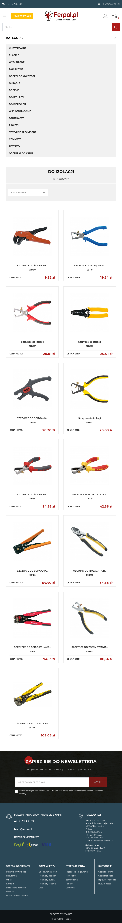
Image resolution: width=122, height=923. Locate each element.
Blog (41, 888)
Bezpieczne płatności (16, 888)
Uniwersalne (17, 48)
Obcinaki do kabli (21, 153)
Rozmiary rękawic (47, 884)
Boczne (14, 90)
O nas (9, 880)
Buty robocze (104, 884)
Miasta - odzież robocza (17, 895)
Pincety (14, 125)
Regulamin (11, 876)
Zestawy (14, 146)
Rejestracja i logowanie (77, 872)
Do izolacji (16, 97)
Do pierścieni (18, 104)
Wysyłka (10, 892)
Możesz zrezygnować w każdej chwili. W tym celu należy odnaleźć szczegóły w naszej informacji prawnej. (61, 792)
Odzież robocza (105, 876)
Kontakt (10, 884)
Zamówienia (72, 880)
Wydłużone (16, 62)
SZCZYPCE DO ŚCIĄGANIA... (32, 265)
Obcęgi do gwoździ (22, 76)
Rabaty (69, 884)
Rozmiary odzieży (47, 876)
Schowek (70, 888)
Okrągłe (14, 83)
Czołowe (15, 139)
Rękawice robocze (107, 880)
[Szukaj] (61, 27)
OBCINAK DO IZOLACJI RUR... (89, 570)
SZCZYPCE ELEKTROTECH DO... (89, 494)
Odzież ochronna (106, 872)
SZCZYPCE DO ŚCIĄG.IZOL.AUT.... (32, 647)
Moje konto (71, 876)
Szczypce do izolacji (32, 341)
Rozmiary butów (47, 880)
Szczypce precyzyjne (22, 132)
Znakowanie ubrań (48, 872)
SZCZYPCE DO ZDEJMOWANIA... (89, 647)
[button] (115, 37)
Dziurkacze (16, 118)
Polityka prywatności (16, 872)
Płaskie (14, 55)
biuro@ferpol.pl (23, 829)
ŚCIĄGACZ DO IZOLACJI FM (32, 723)
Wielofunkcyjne (20, 111)
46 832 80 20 (24, 821)
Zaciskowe (16, 69)
